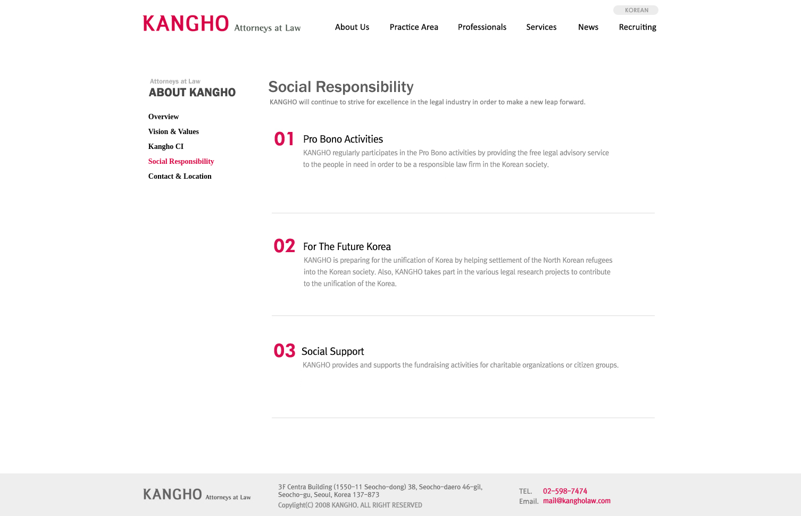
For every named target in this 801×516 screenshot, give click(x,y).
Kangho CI (166, 147)
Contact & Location (180, 176)
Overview (163, 117)
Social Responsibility (181, 161)
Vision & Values (173, 132)
